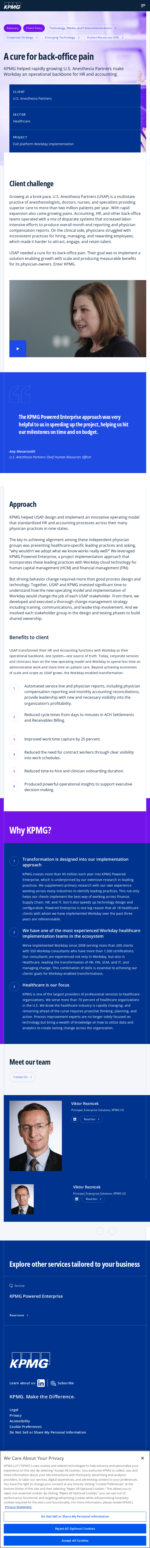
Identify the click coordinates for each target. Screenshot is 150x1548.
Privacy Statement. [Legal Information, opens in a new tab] (18, 1507)
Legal (14, 1410)
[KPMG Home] (12, 5)
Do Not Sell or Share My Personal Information (48, 1432)
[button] (143, 5)
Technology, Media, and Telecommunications (82, 28)
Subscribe (62, 1383)
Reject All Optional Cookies (75, 1528)
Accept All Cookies (75, 1540)
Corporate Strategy (22, 37)
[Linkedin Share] (41, 1383)
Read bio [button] (89, 1119)
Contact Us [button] (20, 1077)
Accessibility (20, 1421)
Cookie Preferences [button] (26, 1426)
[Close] (142, 1458)
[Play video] (17, 348)
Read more (17, 1315)
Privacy (16, 1415)
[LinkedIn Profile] (76, 1199)
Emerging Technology (62, 37)
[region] (75, 1499)
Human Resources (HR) (105, 37)
